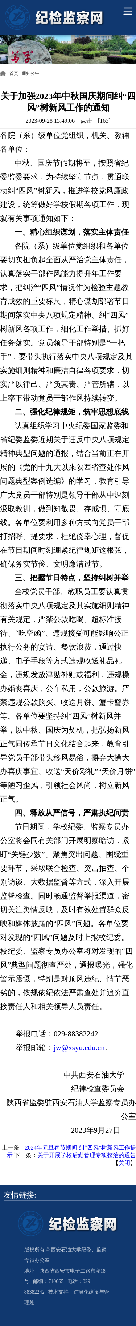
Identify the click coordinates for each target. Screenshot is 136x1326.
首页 (13, 73)
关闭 (124, 1163)
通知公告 (30, 73)
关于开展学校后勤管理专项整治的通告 (86, 1155)
